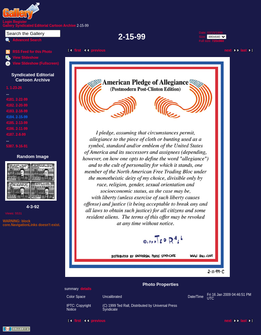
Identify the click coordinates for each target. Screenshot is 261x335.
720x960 (218, 41)
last (244, 50)
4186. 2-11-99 (16, 129)
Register (20, 22)
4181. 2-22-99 (16, 99)
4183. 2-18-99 (16, 111)
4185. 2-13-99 (16, 123)
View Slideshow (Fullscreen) (36, 63)
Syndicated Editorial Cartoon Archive (45, 25)
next (228, 50)
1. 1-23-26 (14, 88)
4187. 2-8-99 (16, 134)
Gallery (8, 25)
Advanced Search (27, 40)
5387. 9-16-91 (16, 146)
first (77, 50)
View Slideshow (25, 57)
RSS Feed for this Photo (32, 52)
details (86, 289)
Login (7, 22)
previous (98, 50)
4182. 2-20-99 (16, 105)
